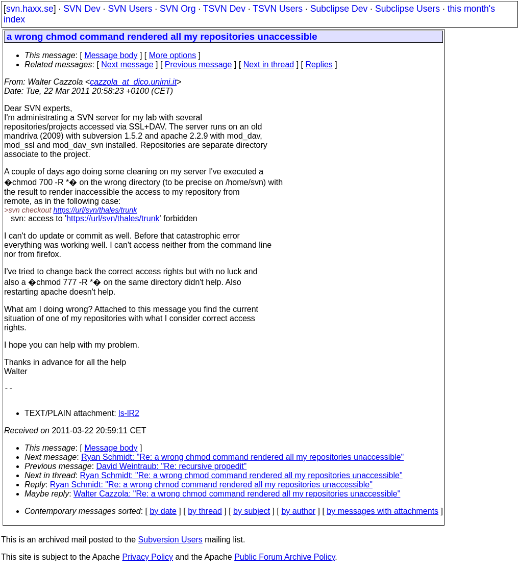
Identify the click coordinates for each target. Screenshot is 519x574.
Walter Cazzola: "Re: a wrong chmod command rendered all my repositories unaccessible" (236, 497)
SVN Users (130, 9)
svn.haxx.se (30, 9)
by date (163, 515)
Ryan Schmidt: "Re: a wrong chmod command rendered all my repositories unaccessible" (242, 461)
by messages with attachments (382, 515)
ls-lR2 (128, 417)
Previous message (198, 64)
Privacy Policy (147, 561)
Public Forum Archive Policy (284, 561)
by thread (205, 515)
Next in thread (268, 64)
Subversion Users (170, 543)
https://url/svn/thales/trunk (95, 210)
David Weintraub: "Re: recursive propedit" (171, 470)
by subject (251, 515)
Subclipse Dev (338, 9)
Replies (319, 64)
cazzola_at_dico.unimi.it (133, 81)
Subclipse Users (407, 9)
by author (298, 515)
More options (172, 55)
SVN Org (177, 9)
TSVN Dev (224, 9)
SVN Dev (81, 9)
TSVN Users (278, 9)
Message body (110, 55)
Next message (127, 64)
